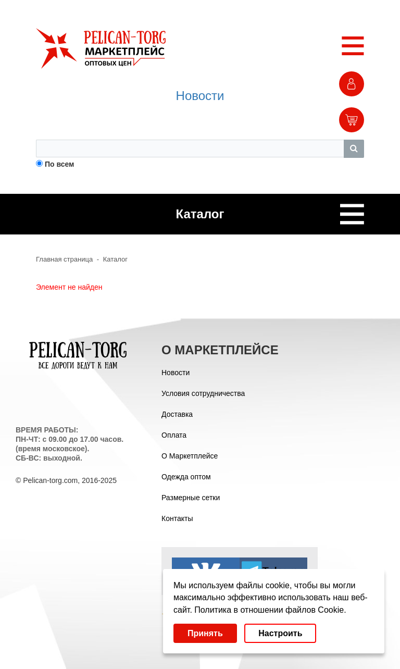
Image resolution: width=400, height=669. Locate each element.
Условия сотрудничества (203, 393)
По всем (59, 164)
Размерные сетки (190, 497)
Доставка (177, 414)
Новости (200, 96)
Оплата (173, 435)
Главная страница (64, 259)
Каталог (115, 259)
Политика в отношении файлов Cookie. (270, 609)
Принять (205, 633)
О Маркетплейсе (189, 456)
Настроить (280, 633)
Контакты (177, 518)
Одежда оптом (186, 477)
